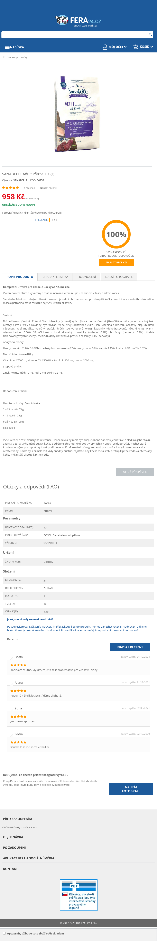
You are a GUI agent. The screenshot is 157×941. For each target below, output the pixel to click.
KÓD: (33, 180)
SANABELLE (20, 180)
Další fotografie (119, 277)
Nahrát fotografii (131, 789)
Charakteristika (55, 277)
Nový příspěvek (135, 472)
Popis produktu (20, 277)
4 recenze (29, 188)
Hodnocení (87, 277)
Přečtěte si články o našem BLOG (19, 827)
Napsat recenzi (48, 188)
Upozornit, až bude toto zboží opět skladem (33, 933)
